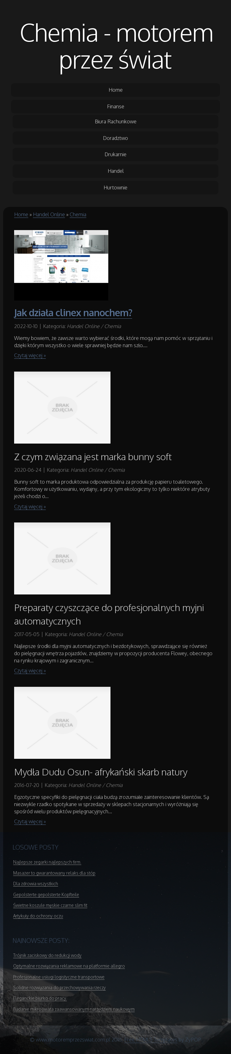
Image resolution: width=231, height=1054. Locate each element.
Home (21, 214)
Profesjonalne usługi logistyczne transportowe (59, 976)
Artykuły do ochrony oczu (38, 915)
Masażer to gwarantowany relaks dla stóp (54, 873)
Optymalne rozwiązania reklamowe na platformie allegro (69, 966)
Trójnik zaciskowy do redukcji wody (47, 955)
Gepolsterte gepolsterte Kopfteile (46, 894)
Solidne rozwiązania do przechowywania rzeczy (59, 987)
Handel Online (49, 214)
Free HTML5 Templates (150, 1039)
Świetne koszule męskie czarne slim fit (50, 905)
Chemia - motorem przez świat (116, 45)
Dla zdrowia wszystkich (35, 883)
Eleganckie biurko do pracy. (40, 998)
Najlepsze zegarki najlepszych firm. (47, 862)
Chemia (78, 214)
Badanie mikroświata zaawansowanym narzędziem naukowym (74, 1009)
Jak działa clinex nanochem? (73, 312)
